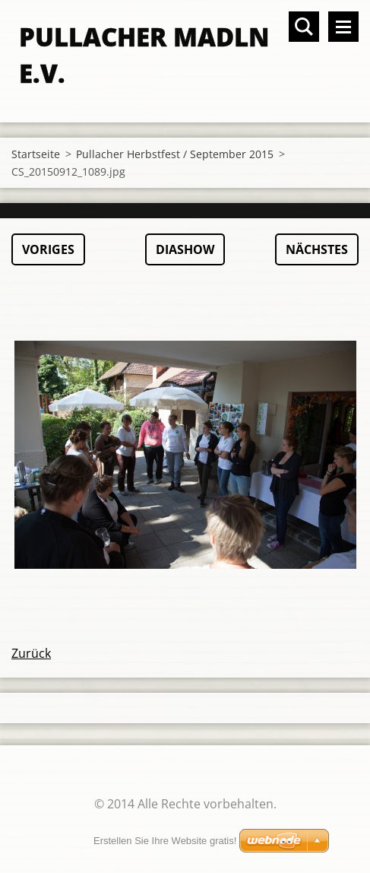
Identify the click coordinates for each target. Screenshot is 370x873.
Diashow (185, 249)
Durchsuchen (304, 26)
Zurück (31, 653)
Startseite (35, 154)
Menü (343, 26)
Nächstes (317, 249)
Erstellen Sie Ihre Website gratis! (164, 840)
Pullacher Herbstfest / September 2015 (175, 154)
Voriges (48, 249)
